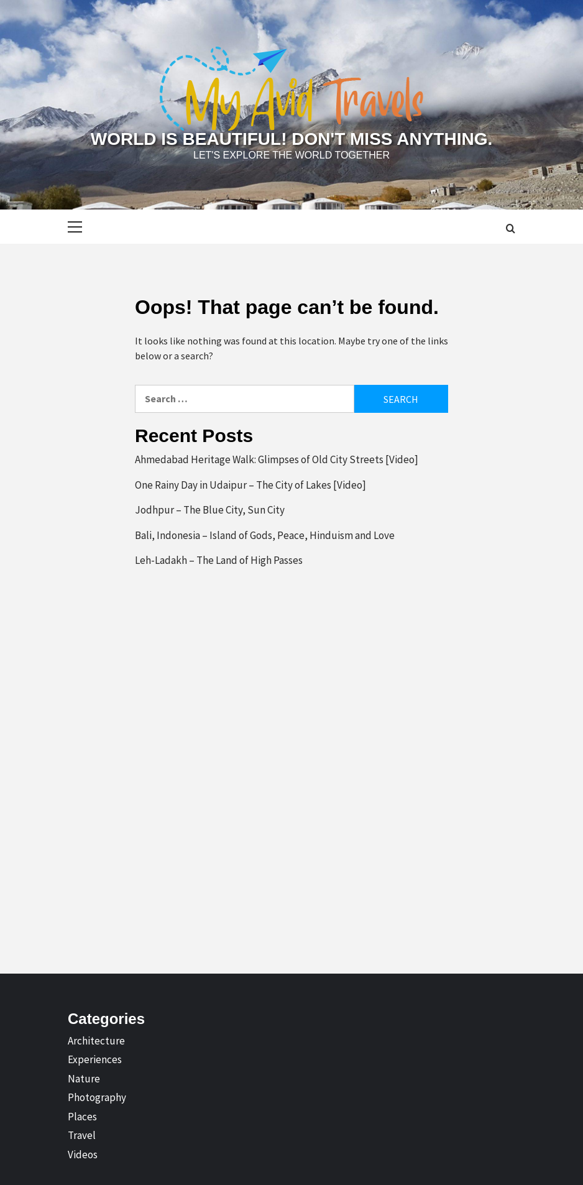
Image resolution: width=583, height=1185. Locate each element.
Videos (83, 1154)
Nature (84, 1079)
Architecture (96, 1041)
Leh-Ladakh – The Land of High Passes (219, 560)
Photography (97, 1097)
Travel (82, 1135)
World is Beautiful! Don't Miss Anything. (291, 139)
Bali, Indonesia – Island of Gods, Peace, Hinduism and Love (265, 535)
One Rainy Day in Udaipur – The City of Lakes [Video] (250, 485)
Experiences (95, 1059)
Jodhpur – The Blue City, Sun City (210, 510)
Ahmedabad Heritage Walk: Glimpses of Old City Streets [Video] (276, 459)
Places (82, 1116)
